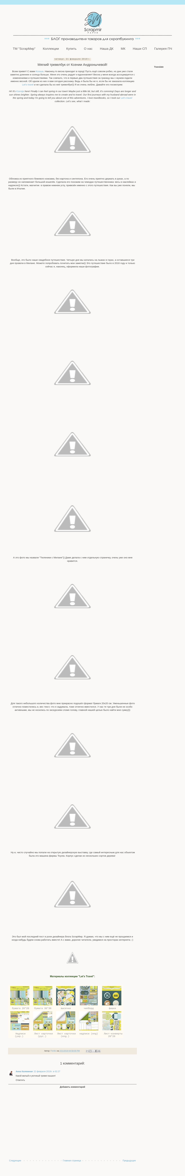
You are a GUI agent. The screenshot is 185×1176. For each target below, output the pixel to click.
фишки (111, 1008)
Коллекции (51, 48)
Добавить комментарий (72, 1087)
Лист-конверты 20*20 (111, 1035)
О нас (88, 48)
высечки (65, 1008)
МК (123, 48)
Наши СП (140, 48)
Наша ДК (106, 48)
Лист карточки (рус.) (43, 1035)
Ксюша (39, 71)
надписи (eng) (88, 1033)
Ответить (20, 1080)
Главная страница (72, 1160)
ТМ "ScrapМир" (24, 48)
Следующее (15, 1160)
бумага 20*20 (20, 1008)
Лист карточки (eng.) (66, 1035)
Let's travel (27, 84)
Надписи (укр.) (20, 1035)
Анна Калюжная (24, 1071)
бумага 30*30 (43, 1008)
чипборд (88, 1008)
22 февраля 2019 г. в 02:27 (47, 1071)
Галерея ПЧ (163, 48)
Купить (71, 48)
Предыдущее (129, 1160)
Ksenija (20, 91)
